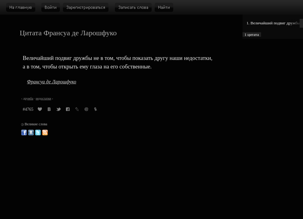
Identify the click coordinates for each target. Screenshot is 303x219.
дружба (28, 98)
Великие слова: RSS (45, 133)
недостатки (43, 98)
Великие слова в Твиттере (38, 133)
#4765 (28, 109)
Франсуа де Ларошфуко (51, 81)
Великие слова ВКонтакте (31, 133)
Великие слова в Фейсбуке (24, 133)
